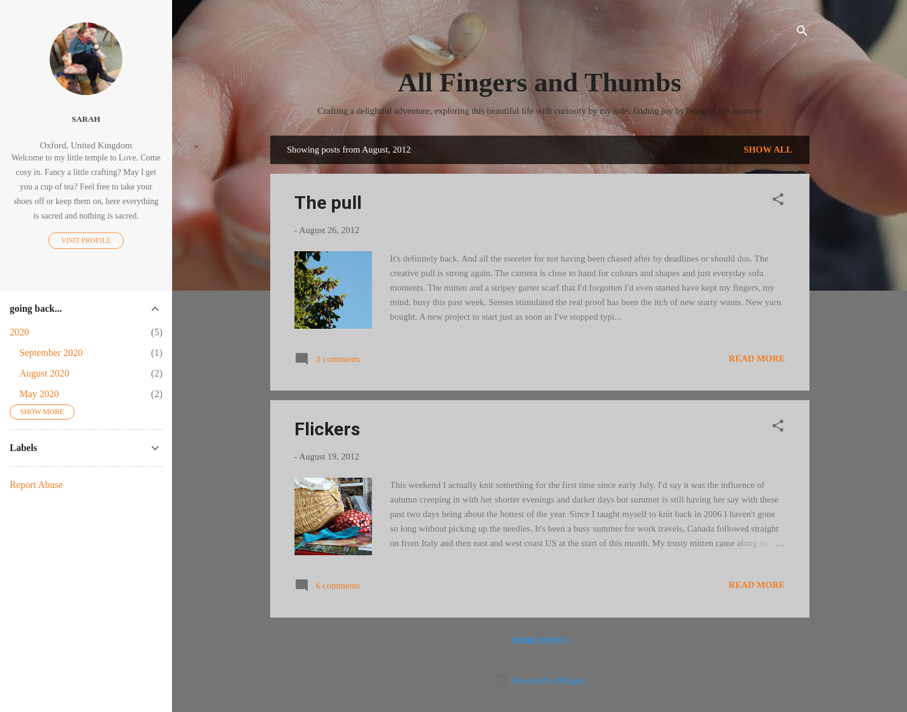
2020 (19, 332)
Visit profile (86, 240)
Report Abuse (36, 485)
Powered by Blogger (539, 680)
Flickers (327, 429)
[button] (778, 201)
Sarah (85, 119)
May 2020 (39, 394)
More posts (539, 640)
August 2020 (44, 373)
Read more (757, 358)
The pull (328, 202)
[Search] (802, 33)
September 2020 (50, 353)
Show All (767, 149)
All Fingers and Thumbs (539, 82)
